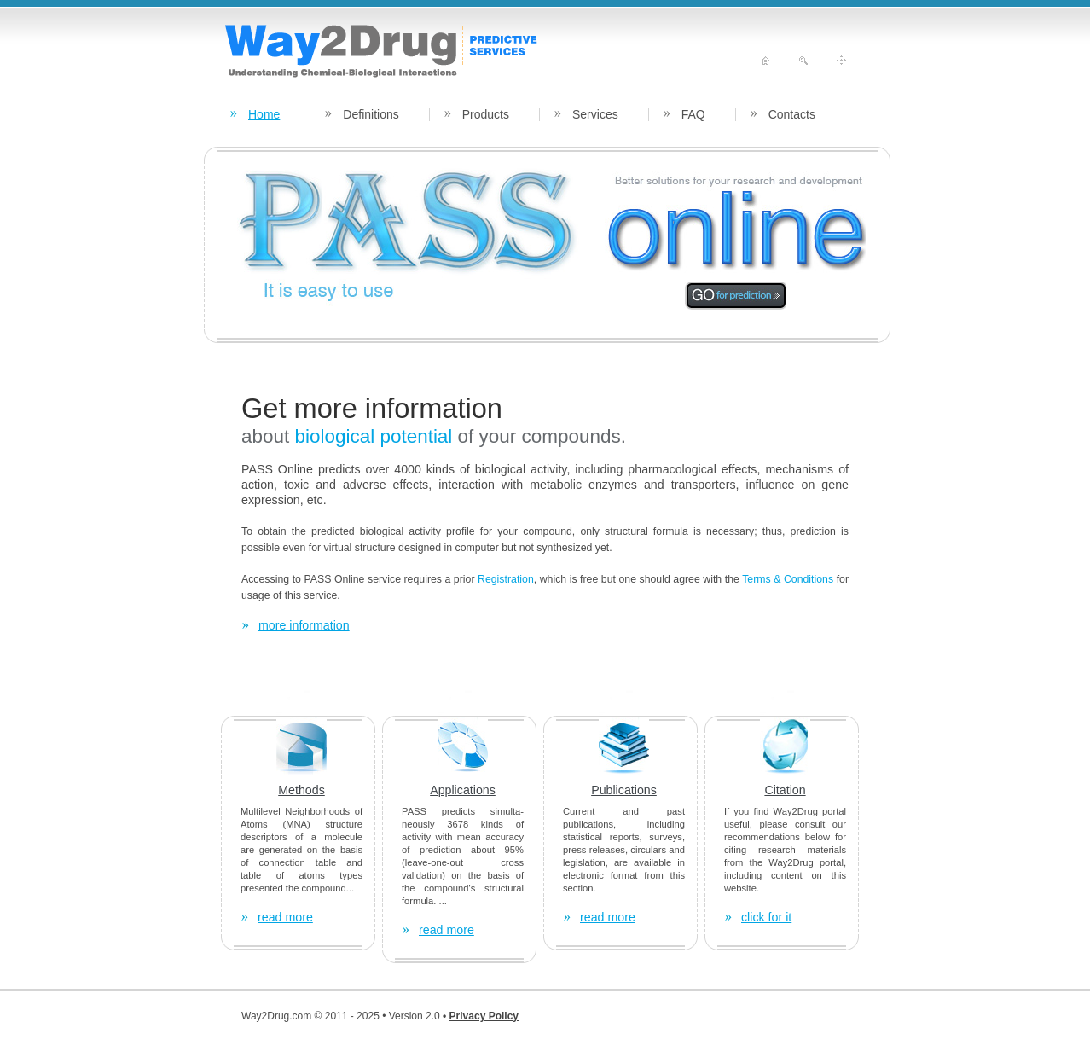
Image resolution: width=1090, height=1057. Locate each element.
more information (304, 625)
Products (485, 114)
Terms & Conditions (787, 579)
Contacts (791, 114)
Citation (784, 790)
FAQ (693, 114)
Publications (624, 790)
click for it (766, 917)
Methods (301, 790)
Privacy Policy (484, 1016)
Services (595, 114)
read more (285, 917)
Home (264, 114)
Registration (506, 579)
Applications (463, 790)
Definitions (370, 114)
